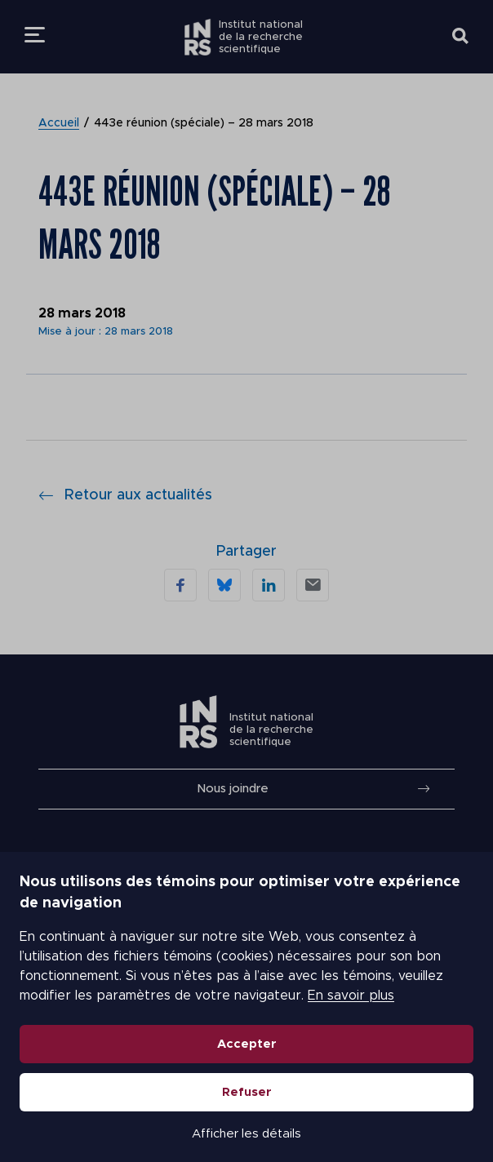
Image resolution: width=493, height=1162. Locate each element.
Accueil (58, 123)
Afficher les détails (246, 1134)
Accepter (247, 1044)
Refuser (247, 1092)
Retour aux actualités (125, 495)
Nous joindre (233, 789)
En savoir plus (351, 995)
